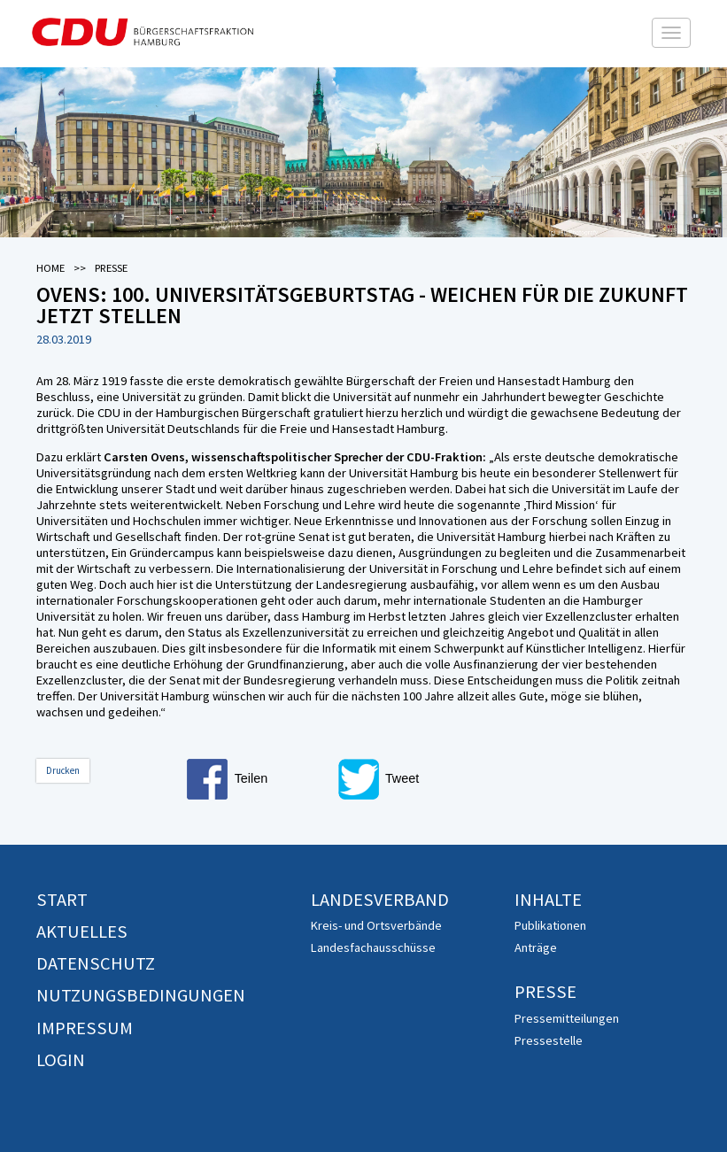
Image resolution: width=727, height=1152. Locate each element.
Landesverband (380, 899)
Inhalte (548, 899)
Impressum (84, 1028)
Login (60, 1059)
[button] (258, 779)
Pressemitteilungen (566, 1018)
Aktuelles (82, 931)
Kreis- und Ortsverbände (376, 925)
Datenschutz (95, 963)
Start (62, 899)
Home (50, 267)
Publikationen (550, 925)
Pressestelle (548, 1040)
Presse (545, 991)
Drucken (63, 770)
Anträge (535, 947)
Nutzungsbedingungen (140, 995)
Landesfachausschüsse (373, 947)
